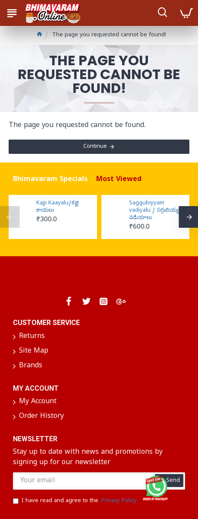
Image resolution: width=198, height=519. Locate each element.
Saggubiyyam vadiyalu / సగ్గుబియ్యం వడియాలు (155, 211)
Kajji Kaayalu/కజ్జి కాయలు (57, 207)
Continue (95, 146)
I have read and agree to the (75, 501)
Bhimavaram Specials (50, 180)
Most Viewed (118, 180)
